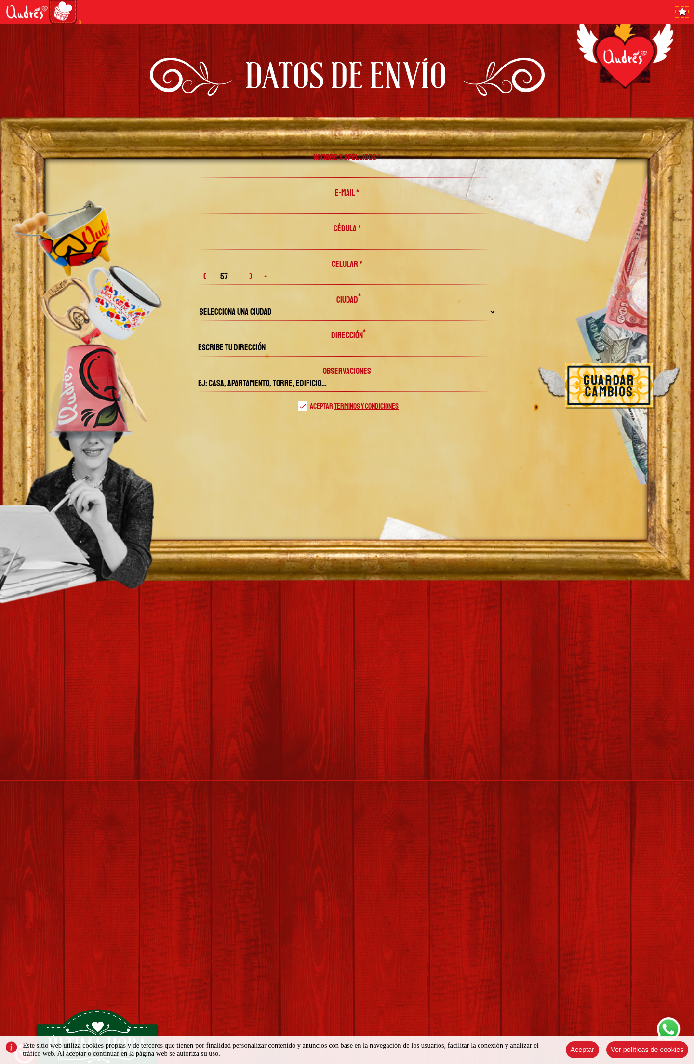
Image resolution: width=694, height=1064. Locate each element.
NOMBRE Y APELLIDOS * (347, 157)
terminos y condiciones (366, 406)
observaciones (347, 371)
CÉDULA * (347, 228)
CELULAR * (347, 264)
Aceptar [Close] (582, 1049)
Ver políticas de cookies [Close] (647, 1049)
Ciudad (347, 300)
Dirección (347, 335)
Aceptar (348, 406)
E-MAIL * (347, 193)
